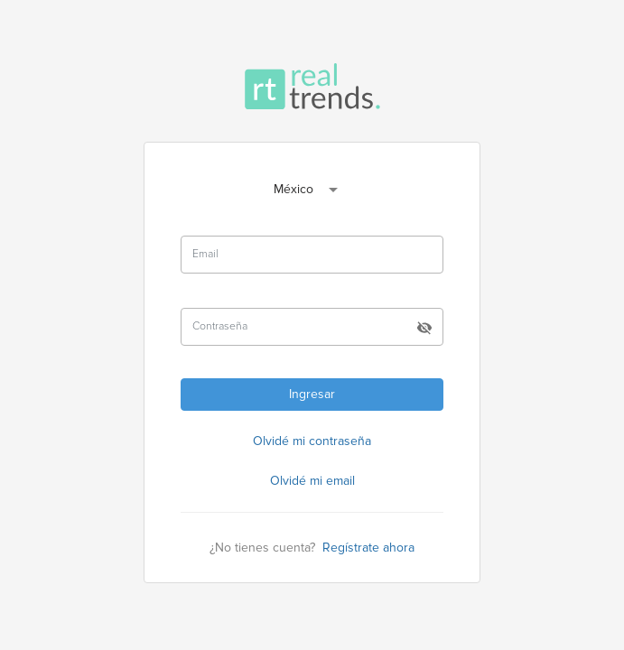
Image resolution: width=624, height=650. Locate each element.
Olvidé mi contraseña (312, 441)
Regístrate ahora (368, 547)
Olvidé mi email (312, 480)
